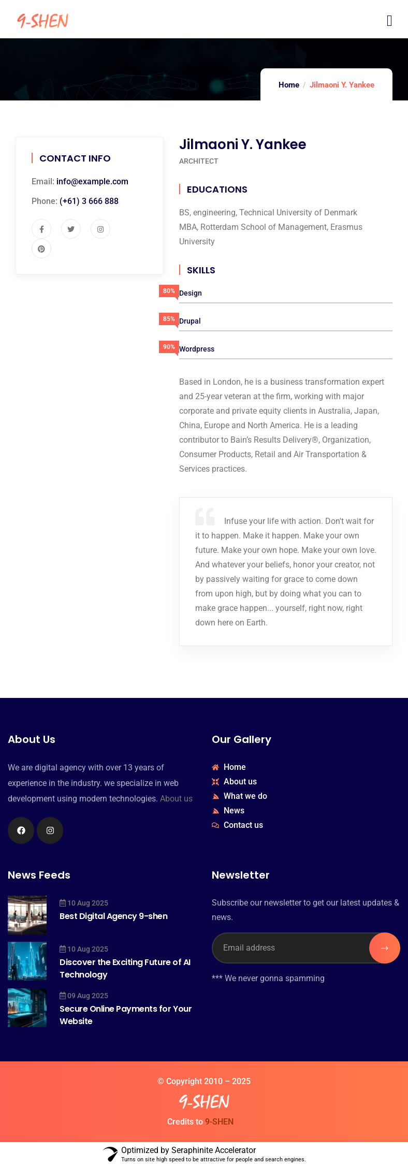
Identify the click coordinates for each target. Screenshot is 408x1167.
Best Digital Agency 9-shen (114, 916)
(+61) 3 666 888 (89, 201)
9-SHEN (219, 1122)
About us (176, 799)
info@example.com (92, 181)
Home (289, 85)
